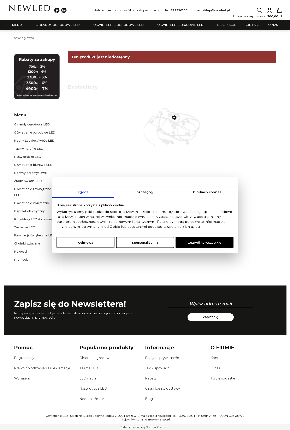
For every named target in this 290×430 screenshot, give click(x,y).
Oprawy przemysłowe (30, 173)
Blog (149, 399)
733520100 (179, 10)
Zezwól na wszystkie (204, 243)
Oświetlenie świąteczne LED (35, 203)
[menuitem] (17, 25)
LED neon (87, 378)
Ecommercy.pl (159, 419)
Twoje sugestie (223, 378)
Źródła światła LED (28, 181)
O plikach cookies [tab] (207, 192)
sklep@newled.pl (216, 10)
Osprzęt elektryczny (29, 211)
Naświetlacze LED (27, 157)
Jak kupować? (157, 368)
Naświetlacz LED (93, 388)
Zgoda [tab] (82, 192)
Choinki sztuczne (27, 243)
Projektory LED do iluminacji (35, 219)
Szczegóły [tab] (145, 192)
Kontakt (217, 358)
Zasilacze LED (24, 227)
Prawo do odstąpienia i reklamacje (42, 368)
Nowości (20, 251)
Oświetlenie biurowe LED (33, 165)
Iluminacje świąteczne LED (34, 235)
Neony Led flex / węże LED (34, 140)
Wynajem (22, 378)
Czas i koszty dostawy (162, 388)
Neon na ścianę (92, 399)
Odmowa (85, 243)
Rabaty (151, 378)
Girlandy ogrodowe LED (32, 124)
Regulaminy (24, 358)
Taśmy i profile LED (28, 149)
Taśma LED (88, 368)
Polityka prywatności (162, 358)
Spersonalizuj (145, 243)
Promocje (21, 259)
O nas (215, 368)
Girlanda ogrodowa (95, 358)
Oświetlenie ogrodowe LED (34, 132)
